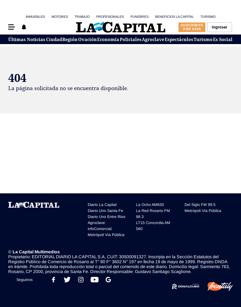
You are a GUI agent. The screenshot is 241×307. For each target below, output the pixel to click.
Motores (60, 16)
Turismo (208, 16)
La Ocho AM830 (150, 204)
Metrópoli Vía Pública (106, 235)
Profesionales (110, 16)
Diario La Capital (102, 204)
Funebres (140, 16)
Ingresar (219, 27)
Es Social (223, 39)
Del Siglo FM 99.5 (200, 204)
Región (70, 39)
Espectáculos (179, 39)
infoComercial (100, 228)
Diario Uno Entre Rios (106, 216)
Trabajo (82, 16)
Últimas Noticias (26, 39)
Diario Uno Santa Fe (105, 210)
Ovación (87, 39)
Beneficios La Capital (174, 16)
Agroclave (153, 39)
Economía (108, 39)
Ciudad (54, 39)
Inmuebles (35, 16)
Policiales (130, 39)
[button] (11, 27)
